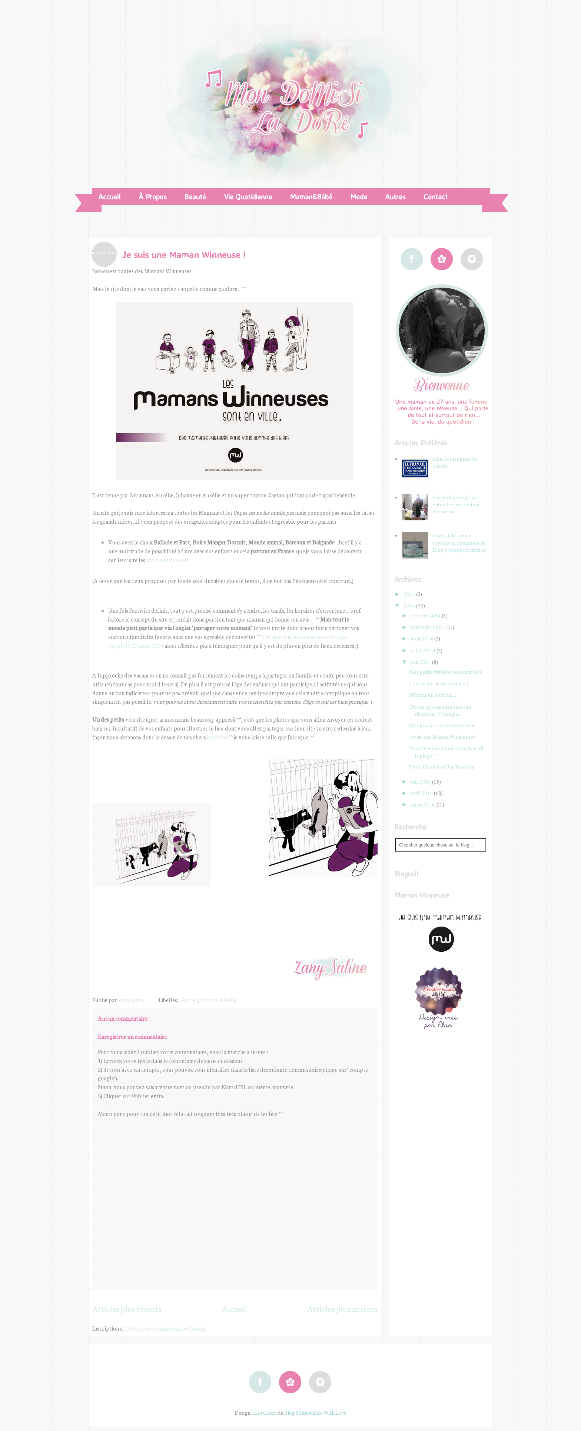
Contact (436, 196)
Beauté (195, 196)
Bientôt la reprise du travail (454, 462)
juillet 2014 (423, 650)
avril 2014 (422, 792)
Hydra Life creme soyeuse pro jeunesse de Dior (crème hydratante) (459, 542)
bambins (217, 737)
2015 (410, 593)
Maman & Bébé (218, 1000)
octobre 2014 (426, 615)
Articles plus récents (127, 1308)
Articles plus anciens (343, 1308)
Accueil (109, 196)
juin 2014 (421, 661)
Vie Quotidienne (248, 196)
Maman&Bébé (311, 196)
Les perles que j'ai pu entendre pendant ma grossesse (456, 504)
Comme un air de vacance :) (438, 683)
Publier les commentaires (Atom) (165, 1328)
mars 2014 (423, 804)
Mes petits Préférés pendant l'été (445, 671)
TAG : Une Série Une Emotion (442, 767)
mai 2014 (421, 781)
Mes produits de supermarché (442, 725)
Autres (395, 196)
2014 (410, 605)
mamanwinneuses (167, 560)
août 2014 (422, 638)
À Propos (153, 196)
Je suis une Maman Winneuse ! (442, 736)
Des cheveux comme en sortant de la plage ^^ (447, 751)
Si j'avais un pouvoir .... (433, 694)
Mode (358, 196)
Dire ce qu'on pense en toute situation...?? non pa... (440, 710)
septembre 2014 (429, 626)
